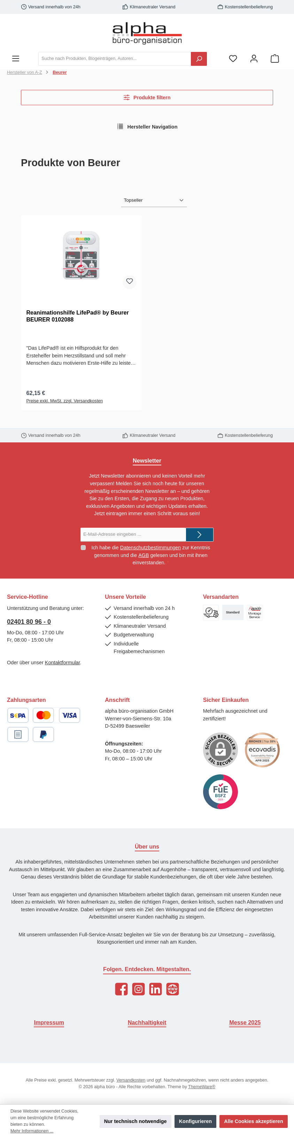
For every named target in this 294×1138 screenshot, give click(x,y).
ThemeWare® (201, 1086)
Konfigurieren (195, 1121)
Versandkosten (130, 1080)
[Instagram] (138, 989)
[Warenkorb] (275, 59)
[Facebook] (121, 989)
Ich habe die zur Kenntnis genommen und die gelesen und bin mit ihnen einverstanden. (150, 554)
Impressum (49, 1022)
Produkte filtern (147, 97)
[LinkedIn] (155, 989)
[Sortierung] (154, 200)
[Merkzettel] (233, 59)
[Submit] (200, 535)
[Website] (172, 989)
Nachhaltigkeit (147, 1022)
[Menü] (15, 59)
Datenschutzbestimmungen (150, 547)
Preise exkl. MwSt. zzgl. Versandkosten (64, 401)
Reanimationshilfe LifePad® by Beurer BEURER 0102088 (77, 316)
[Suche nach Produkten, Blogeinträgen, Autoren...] (114, 59)
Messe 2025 (245, 1022)
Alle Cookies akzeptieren (253, 1121)
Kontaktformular (62, 662)
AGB (143, 555)
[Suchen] (199, 59)
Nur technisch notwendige (135, 1121)
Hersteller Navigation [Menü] (147, 126)
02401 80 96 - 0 (29, 621)
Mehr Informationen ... (31, 1131)
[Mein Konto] (254, 59)
